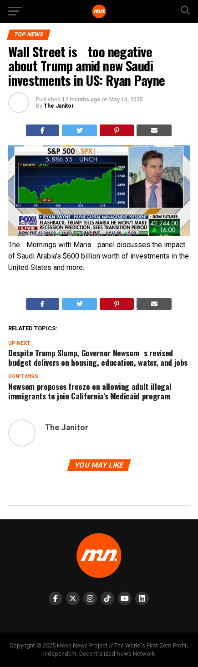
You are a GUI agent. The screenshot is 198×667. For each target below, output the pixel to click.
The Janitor (59, 106)
